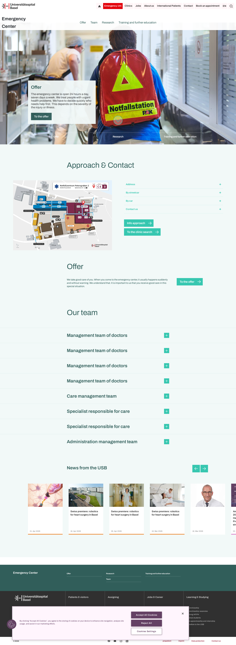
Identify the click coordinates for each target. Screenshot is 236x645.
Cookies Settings (146, 631)
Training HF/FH (192, 614)
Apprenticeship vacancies (197, 611)
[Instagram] (121, 641)
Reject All (146, 623)
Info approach (136, 223)
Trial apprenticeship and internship (200, 621)
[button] (173, 184)
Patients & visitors (78, 597)
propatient (167, 641)
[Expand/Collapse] (220, 184)
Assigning (113, 597)
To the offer (41, 116)
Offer (83, 22)
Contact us (216, 641)
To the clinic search (139, 232)
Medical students (193, 618)
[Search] (231, 6)
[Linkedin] (127, 641)
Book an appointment (207, 6)
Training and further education (137, 22)
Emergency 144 (112, 6)
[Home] (18, 6)
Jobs (138, 6)
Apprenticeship (192, 608)
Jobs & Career (155, 597)
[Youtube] (115, 641)
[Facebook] (109, 641)
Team (93, 22)
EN (224, 6)
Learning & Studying (197, 597)
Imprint (181, 641)
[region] (100, 623)
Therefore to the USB (195, 624)
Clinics (128, 6)
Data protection (197, 641)
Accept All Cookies (146, 615)
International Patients (169, 6)
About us (149, 6)
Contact (188, 6)
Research (108, 22)
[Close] (182, 613)
